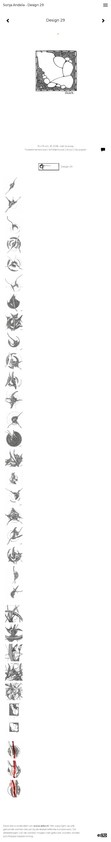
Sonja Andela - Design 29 (23, 5)
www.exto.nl (41, 825)
